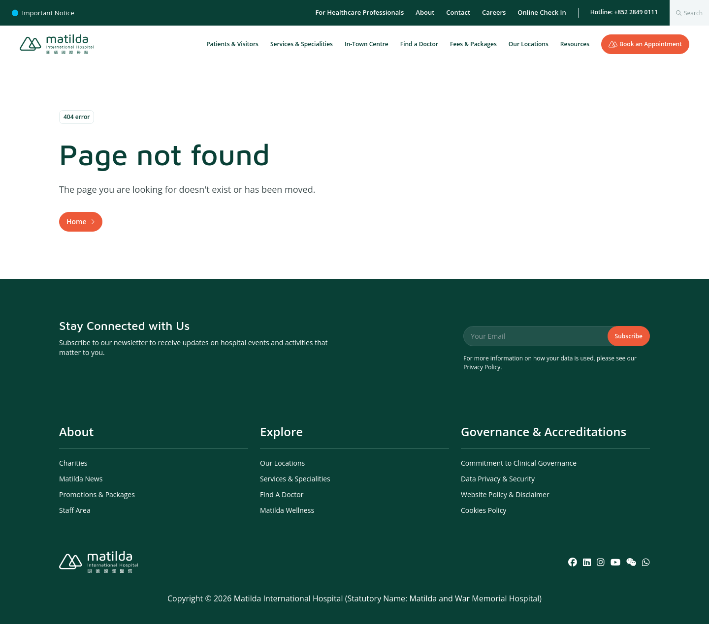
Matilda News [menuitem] (80, 478)
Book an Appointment (645, 44)
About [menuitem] (425, 12)
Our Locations (528, 44)
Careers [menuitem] (494, 12)
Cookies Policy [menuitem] (483, 510)
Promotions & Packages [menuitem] (97, 494)
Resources (574, 44)
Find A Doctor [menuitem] (281, 494)
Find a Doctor (419, 44)
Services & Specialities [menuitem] (295, 478)
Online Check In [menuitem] (541, 12)
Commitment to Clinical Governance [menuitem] (519, 463)
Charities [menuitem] (73, 463)
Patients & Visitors (232, 44)
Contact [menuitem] (458, 12)
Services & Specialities (301, 44)
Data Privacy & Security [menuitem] (498, 478)
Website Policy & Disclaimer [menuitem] (505, 494)
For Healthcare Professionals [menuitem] (359, 12)
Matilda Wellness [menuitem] (287, 510)
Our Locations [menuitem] (282, 463)
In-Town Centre (366, 44)
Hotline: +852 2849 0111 (624, 12)
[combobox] (689, 13)
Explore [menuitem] (281, 431)
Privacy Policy (481, 367)
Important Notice (43, 12)
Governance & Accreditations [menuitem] (543, 431)
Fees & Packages (473, 44)
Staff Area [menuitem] (75, 510)
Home (76, 221)
